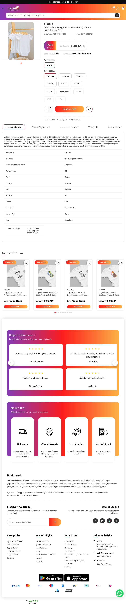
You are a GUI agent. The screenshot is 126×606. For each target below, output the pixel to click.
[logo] (13, 8)
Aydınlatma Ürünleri (15, 541)
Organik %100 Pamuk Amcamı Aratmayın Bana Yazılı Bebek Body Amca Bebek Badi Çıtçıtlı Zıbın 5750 (14, 293)
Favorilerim (69, 551)
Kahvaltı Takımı (13, 544)
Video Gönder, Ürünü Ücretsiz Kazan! (77, 555)
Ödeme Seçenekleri (41, 127)
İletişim (39, 558)
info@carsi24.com (104, 564)
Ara (117, 15)
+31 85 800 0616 (104, 556)
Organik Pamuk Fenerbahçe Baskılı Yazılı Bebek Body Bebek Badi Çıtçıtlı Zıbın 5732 (47, 293)
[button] (21, 63)
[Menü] (3, 8)
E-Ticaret (55, 603)
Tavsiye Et (62, 119)
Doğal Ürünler (13, 554)
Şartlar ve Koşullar (43, 544)
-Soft (49, 603)
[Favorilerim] (113, 8)
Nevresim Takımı (14, 551)
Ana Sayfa (69, 541)
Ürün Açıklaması (13, 127)
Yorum (69, 127)
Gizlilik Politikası (42, 541)
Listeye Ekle (49, 119)
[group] (21, 41)
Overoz (7, 289)
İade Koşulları (114, 127)
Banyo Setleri (12, 548)
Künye (38, 551)
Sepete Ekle (69, 108)
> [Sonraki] (115, 363)
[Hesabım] (117, 8)
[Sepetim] (122, 8)
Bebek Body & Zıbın (82, 53)
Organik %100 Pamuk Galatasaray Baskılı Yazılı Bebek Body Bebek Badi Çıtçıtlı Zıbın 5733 (109, 293)
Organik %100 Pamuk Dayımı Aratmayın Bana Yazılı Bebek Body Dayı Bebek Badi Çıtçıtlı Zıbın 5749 (77, 293)
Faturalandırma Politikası (46, 554)
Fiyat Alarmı (75, 119)
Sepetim (68, 548)
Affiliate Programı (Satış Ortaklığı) (74, 561)
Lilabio (48, 24)
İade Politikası (41, 548)
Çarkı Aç (10, 558)
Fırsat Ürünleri (70, 544)
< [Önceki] (10, 363)
